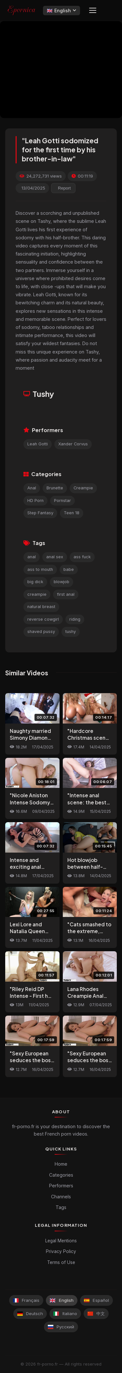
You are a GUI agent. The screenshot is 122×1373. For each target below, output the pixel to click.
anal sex (54, 556)
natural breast (41, 606)
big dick (35, 581)
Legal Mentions (61, 1240)
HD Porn (35, 500)
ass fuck (82, 556)
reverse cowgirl (43, 619)
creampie (37, 594)
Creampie (83, 487)
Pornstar (62, 500)
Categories (61, 1175)
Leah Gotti (37, 443)
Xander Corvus (73, 443)
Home (61, 1164)
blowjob (61, 581)
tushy (70, 631)
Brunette (55, 487)
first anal (66, 594)
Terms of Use (61, 1262)
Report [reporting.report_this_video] (64, 188)
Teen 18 (71, 512)
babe (68, 569)
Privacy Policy (61, 1251)
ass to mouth (40, 569)
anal (31, 556)
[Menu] (93, 10)
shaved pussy (41, 631)
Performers (61, 1185)
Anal (31, 487)
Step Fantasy (40, 512)
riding (74, 619)
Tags (61, 1207)
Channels (61, 1196)
